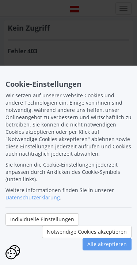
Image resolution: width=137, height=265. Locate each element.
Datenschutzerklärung (32, 197)
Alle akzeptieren (107, 244)
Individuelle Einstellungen (42, 219)
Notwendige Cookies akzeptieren (87, 231)
